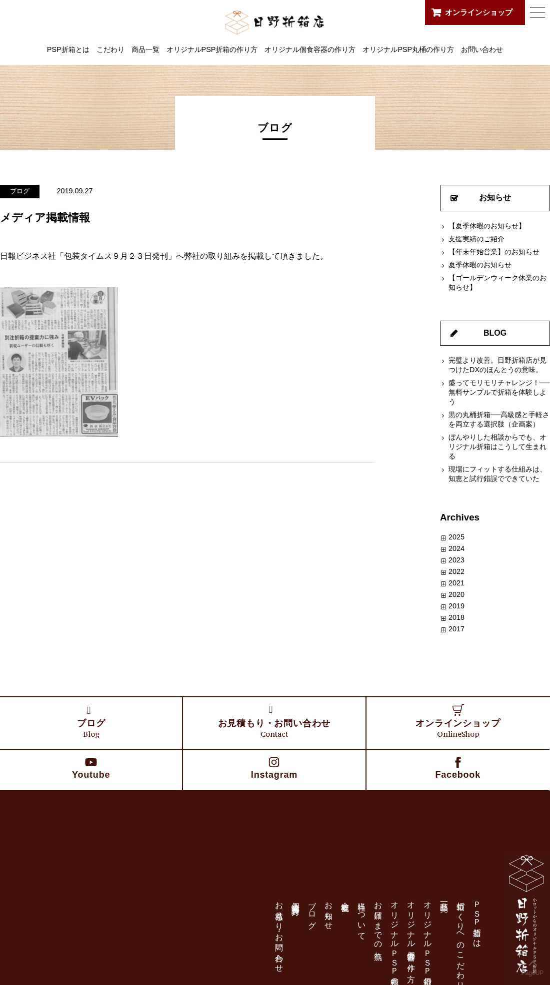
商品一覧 (146, 49)
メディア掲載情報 (45, 217)
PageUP (533, 965)
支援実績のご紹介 (476, 239)
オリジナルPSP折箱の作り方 (212, 49)
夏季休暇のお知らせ (480, 265)
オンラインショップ (478, 12)
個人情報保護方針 (296, 899)
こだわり (110, 49)
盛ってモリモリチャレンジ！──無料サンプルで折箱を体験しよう (499, 392)
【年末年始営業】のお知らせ (494, 252)
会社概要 (345, 897)
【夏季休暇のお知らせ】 (487, 226)
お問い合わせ (482, 49)
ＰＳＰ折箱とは (477, 920)
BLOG (495, 333)
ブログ (20, 191)
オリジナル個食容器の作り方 (310, 49)
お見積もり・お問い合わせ (279, 932)
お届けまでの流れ (378, 926)
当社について (362, 916)
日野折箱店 (275, 21)
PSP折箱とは (68, 49)
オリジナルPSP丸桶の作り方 (408, 49)
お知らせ (495, 197)
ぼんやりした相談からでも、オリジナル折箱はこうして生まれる (497, 446)
